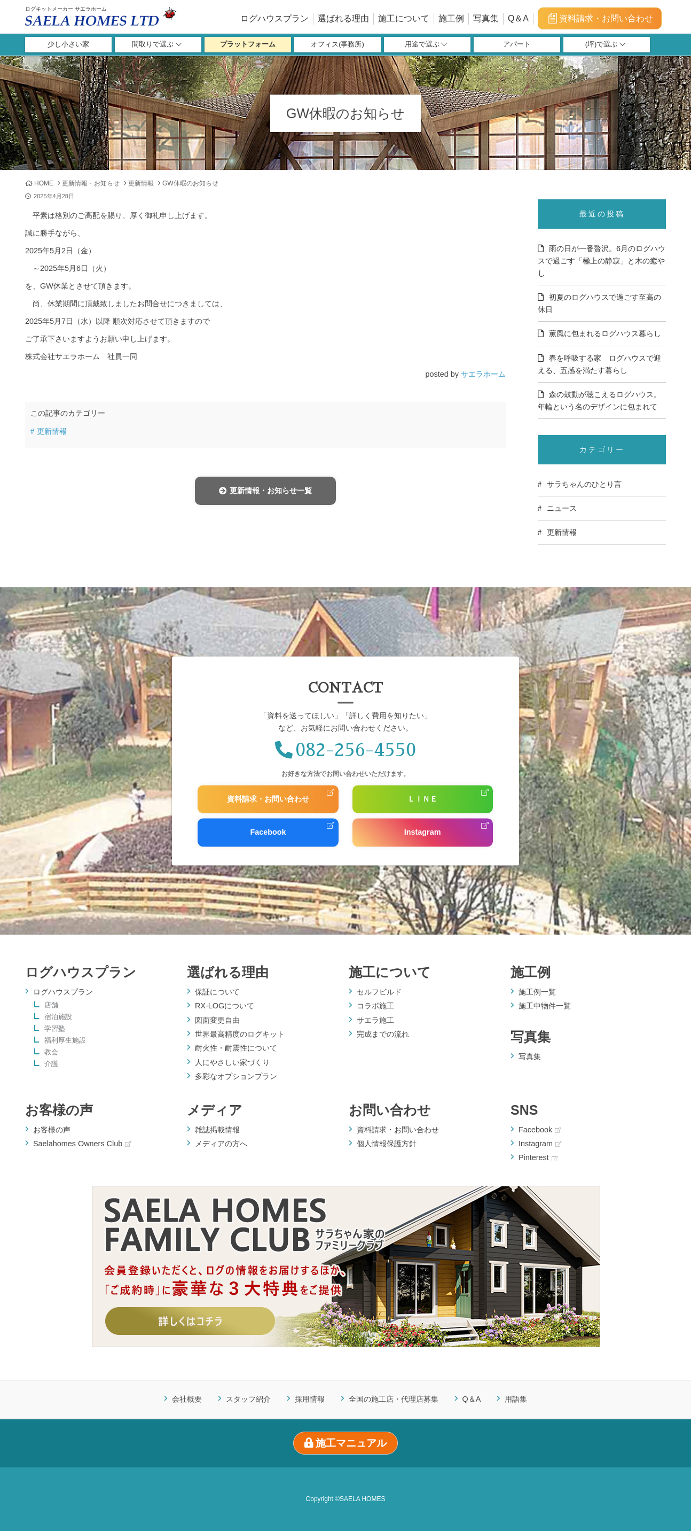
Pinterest (538, 1157)
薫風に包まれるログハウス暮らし (605, 333)
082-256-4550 (345, 750)
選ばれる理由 (343, 18)
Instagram (422, 832)
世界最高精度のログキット (240, 1034)
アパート (517, 45)
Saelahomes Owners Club (82, 1143)
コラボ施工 (375, 1005)
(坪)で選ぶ (605, 45)
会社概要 (187, 1399)
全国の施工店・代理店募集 (393, 1399)
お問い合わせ (390, 1109)
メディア (214, 1109)
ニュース (562, 508)
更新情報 (141, 183)
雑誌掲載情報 (217, 1129)
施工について (403, 18)
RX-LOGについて (224, 1005)
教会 (51, 1052)
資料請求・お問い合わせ (600, 18)
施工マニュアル (345, 1443)
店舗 (51, 1005)
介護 (51, 1064)
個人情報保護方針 (387, 1143)
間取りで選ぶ (157, 45)
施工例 (451, 18)
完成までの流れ (383, 1034)
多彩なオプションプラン (236, 1076)
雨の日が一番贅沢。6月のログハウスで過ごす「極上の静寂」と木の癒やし (601, 260)
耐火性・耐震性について (236, 1048)
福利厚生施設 (65, 1040)
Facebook (268, 832)
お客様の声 (59, 1109)
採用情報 (310, 1399)
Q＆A (518, 18)
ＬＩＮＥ (422, 799)
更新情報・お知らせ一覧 (265, 490)
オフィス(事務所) (337, 45)
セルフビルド (379, 992)
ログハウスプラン (274, 18)
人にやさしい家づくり (232, 1062)
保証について (217, 992)
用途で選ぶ (426, 45)
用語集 (516, 1399)
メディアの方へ (221, 1143)
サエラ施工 (375, 1020)
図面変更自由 (217, 1020)
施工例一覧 (537, 992)
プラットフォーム (248, 45)
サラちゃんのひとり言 (584, 484)
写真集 (486, 18)
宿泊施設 (58, 1017)
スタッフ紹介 (248, 1399)
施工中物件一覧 (545, 1005)
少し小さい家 (68, 45)
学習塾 (54, 1028)
